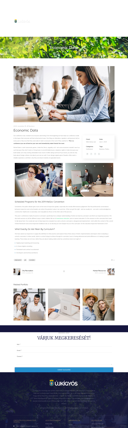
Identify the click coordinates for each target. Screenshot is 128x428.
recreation (32, 260)
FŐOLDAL (48, 424)
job (25, 260)
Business (32, 126)
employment (18, 260)
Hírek (71, 424)
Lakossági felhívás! (97, 424)
